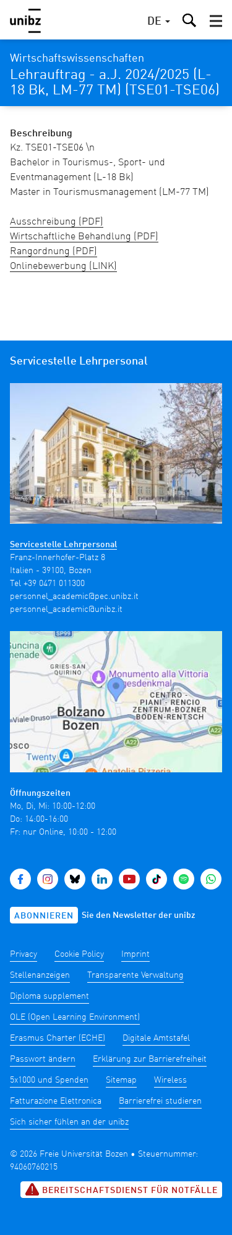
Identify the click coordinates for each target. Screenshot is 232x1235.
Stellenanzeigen (40, 975)
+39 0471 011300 (54, 583)
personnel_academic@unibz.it (66, 609)
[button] (216, 21)
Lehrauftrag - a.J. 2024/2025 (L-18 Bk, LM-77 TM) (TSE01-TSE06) (115, 82)
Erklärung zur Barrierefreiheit (150, 1059)
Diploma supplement (49, 996)
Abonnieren (44, 916)
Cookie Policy (79, 954)
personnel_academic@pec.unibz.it (74, 596)
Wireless (170, 1080)
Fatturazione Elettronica (55, 1101)
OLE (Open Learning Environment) (75, 1017)
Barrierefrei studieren (160, 1101)
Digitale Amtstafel (156, 1038)
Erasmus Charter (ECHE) (57, 1038)
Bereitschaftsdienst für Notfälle (121, 1189)
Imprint (135, 954)
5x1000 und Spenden (49, 1080)
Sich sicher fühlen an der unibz (69, 1122)
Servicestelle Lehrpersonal (63, 544)
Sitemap (121, 1080)
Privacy (23, 954)
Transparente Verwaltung (135, 975)
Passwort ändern (42, 1059)
